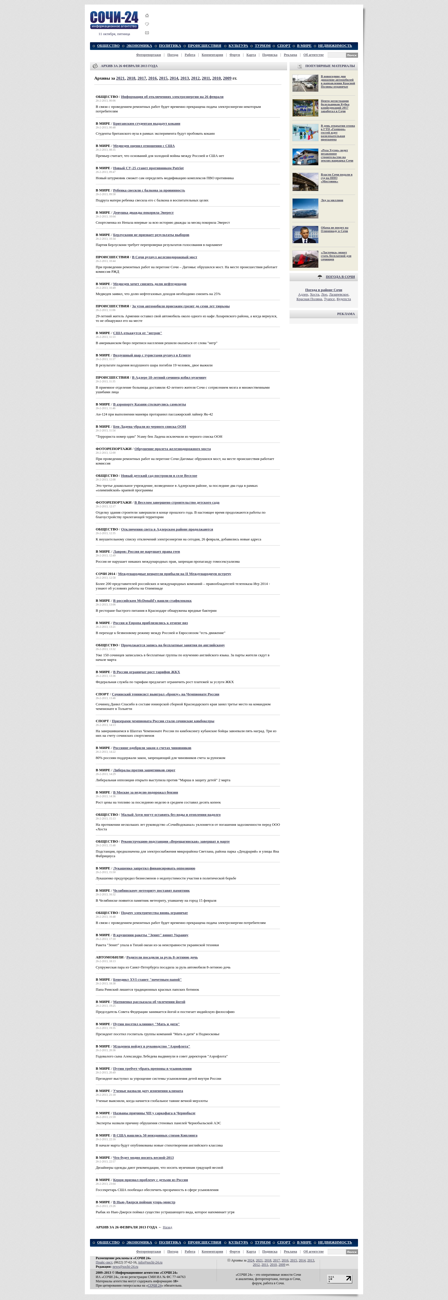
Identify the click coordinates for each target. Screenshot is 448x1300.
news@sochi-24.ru (125, 1267)
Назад (167, 1227)
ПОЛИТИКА (170, 45)
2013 (184, 78)
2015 (163, 78)
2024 (250, 1260)
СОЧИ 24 (154, 1285)
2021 (120, 78)
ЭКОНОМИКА (139, 45)
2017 (141, 78)
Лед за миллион (332, 200)
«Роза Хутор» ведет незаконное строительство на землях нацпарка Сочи (337, 155)
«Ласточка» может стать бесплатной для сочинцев (336, 256)
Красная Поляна (309, 299)
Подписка (269, 55)
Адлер (303, 294)
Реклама (290, 55)
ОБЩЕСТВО (108, 45)
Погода (172, 55)
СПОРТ (283, 45)
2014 (174, 78)
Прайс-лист (104, 1262)
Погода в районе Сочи (323, 290)
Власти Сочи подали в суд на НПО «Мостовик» (337, 178)
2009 (227, 78)
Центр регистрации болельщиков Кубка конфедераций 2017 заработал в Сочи (335, 106)
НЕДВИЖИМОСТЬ (335, 45)
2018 (131, 78)
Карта (251, 55)
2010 (216, 78)
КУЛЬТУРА (238, 45)
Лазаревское (339, 294)
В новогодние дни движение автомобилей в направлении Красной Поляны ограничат (338, 81)
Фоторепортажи (148, 55)
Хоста (314, 294)
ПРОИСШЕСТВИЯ (204, 45)
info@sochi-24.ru (150, 1262)
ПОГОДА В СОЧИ (340, 277)
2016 (152, 78)
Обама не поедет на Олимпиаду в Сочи (334, 229)
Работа (190, 55)
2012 (195, 78)
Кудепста (344, 299)
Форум (234, 55)
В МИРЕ (304, 45)
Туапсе (329, 299)
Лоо (324, 294)
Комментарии (212, 55)
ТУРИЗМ (263, 45)
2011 (206, 78)
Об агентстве (313, 55)
